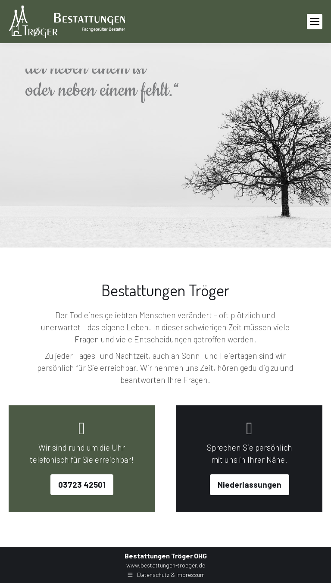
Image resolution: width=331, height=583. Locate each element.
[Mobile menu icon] (314, 21)
